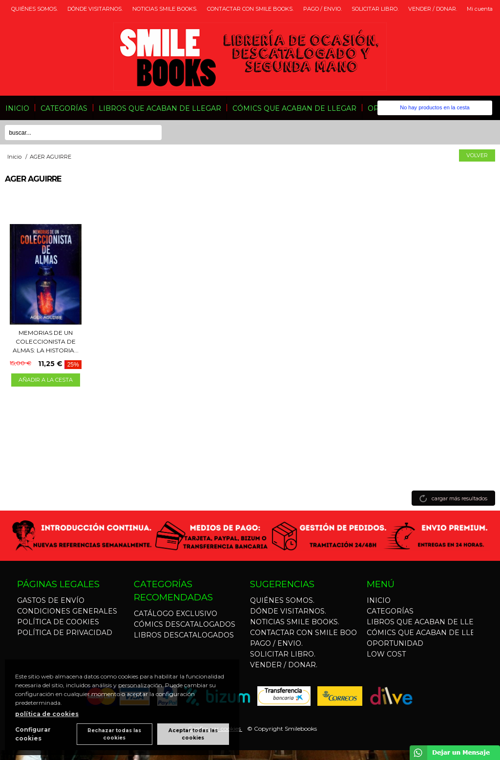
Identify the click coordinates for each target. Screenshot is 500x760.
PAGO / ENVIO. (322, 8)
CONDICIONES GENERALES (67, 611)
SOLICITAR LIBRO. (375, 8)
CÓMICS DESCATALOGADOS (184, 624)
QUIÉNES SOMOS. (34, 8)
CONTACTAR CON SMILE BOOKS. (250, 8)
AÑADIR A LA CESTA (46, 379)
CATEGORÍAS (64, 108)
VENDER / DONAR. (432, 8)
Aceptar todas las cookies (193, 734)
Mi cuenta (480, 8)
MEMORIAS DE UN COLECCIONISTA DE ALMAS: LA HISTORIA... (46, 341)
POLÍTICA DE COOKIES (58, 621)
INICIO (17, 108)
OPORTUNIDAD (395, 643)
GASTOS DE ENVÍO (50, 600)
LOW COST (386, 654)
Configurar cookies (33, 734)
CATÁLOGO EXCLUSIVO (175, 613)
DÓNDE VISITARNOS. (95, 8)
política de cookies (47, 714)
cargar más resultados (459, 498)
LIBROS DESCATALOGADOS (184, 635)
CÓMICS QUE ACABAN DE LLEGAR (294, 108)
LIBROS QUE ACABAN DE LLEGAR (160, 108)
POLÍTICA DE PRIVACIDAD (64, 632)
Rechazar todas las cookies (114, 734)
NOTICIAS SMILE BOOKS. (164, 8)
